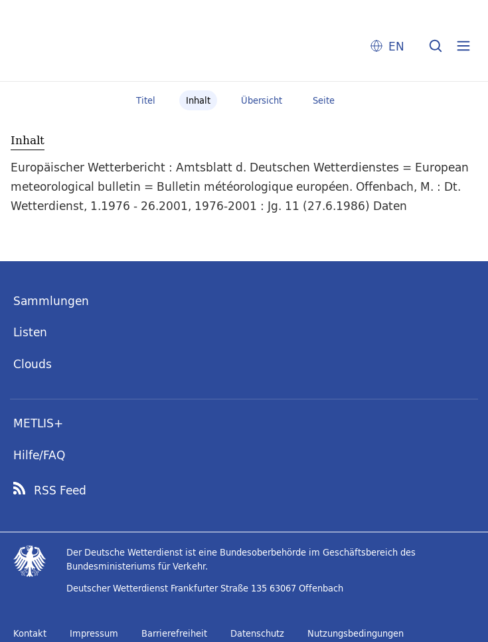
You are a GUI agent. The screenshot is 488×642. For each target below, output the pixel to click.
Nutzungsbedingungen (355, 633)
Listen (30, 332)
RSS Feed (60, 490)
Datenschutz (257, 633)
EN (396, 46)
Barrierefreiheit (174, 633)
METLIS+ (38, 423)
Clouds (32, 364)
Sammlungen (51, 300)
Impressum (94, 633)
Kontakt (29, 633)
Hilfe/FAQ (39, 455)
